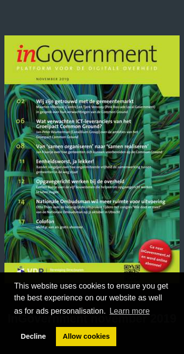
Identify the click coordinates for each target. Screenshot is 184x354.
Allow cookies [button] (86, 336)
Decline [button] (33, 336)
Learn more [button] (129, 311)
